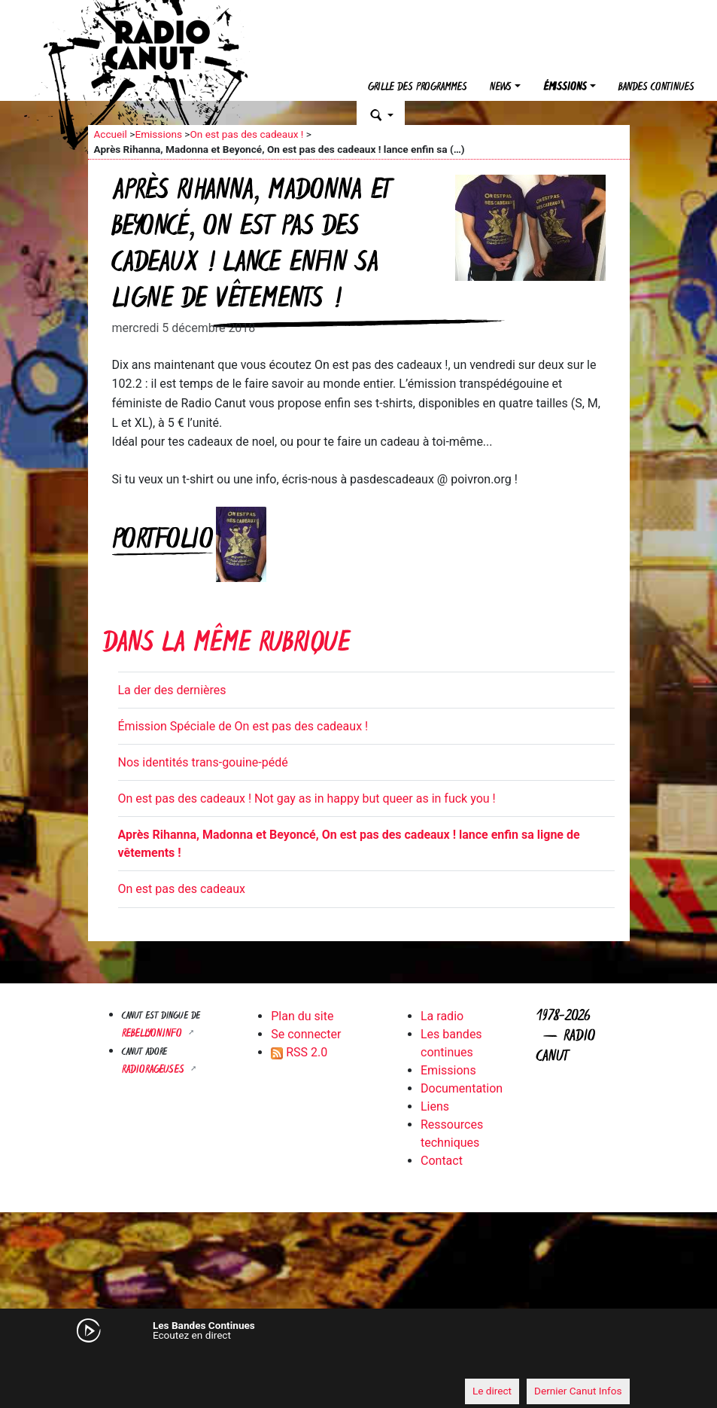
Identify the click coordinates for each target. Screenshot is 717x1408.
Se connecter (306, 1034)
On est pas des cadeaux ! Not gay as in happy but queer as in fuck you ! (307, 798)
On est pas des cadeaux (181, 889)
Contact (442, 1161)
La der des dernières (172, 690)
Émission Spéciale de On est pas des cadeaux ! (243, 726)
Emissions (158, 134)
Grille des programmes (417, 87)
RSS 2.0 (299, 1052)
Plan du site (302, 1016)
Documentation (462, 1088)
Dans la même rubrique (226, 645)
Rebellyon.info (153, 1034)
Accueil (110, 134)
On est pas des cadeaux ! (246, 134)
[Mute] (107, 1363)
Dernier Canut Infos (578, 1391)
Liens (435, 1106)
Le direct (492, 1391)
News (501, 87)
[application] (359, 1364)
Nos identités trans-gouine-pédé (203, 762)
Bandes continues (656, 87)
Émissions (565, 87)
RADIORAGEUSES (154, 1070)
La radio (442, 1016)
